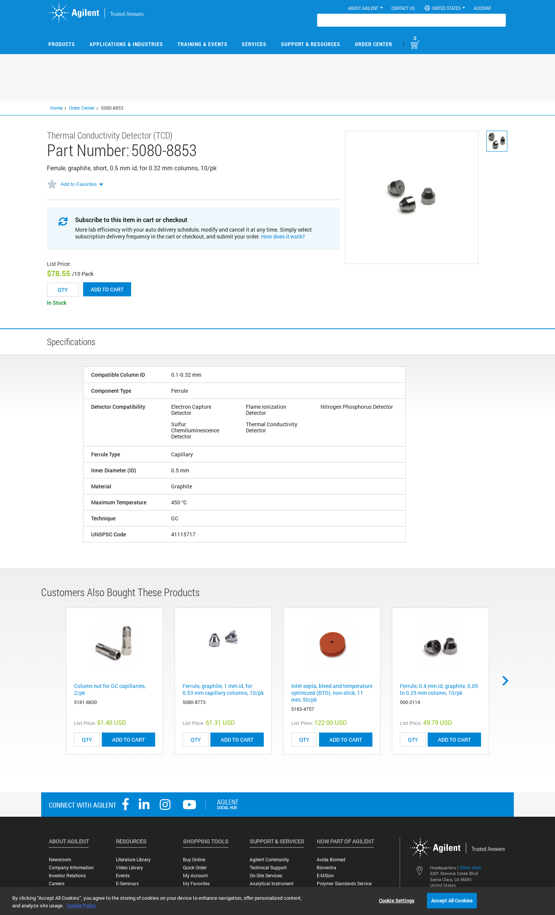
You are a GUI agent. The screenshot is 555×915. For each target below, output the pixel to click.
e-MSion (325, 875)
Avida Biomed (331, 859)
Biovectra (326, 867)
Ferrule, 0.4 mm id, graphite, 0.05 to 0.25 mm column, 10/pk (439, 689)
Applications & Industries (126, 44)
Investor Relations (67, 875)
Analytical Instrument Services (272, 886)
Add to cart (107, 289)
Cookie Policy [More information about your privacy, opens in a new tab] (81, 905)
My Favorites (196, 883)
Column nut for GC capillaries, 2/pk (110, 689)
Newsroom (60, 859)
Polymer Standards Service (344, 883)
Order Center (373, 44)
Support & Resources (310, 44)
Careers (56, 883)
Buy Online (194, 859)
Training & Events (203, 44)
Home (56, 108)
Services (254, 44)
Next (508, 680)
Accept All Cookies (452, 900)
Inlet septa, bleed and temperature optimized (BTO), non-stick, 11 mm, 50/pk (331, 692)
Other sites (470, 867)
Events (123, 875)
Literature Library (133, 859)
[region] (277, 901)
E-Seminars (127, 883)
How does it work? (283, 236)
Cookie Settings (396, 900)
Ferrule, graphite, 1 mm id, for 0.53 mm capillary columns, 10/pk (223, 689)
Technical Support (268, 867)
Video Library (129, 867)
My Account (195, 875)
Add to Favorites (79, 184)
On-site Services (266, 875)
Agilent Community (269, 859)
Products (61, 44)
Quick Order (195, 867)
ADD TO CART (128, 739)
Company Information (71, 867)
